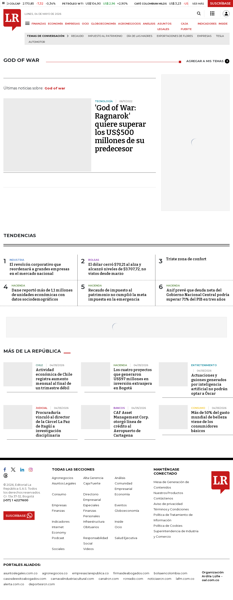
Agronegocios (62, 478)
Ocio (118, 527)
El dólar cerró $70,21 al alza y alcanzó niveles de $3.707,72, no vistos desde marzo (117, 269)
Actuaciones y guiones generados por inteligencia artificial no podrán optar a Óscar (209, 384)
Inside (119, 521)
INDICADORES (207, 23)
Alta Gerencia (93, 478)
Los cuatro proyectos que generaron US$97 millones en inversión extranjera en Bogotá (133, 379)
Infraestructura (93, 521)
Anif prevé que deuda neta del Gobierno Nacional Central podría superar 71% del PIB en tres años (197, 294)
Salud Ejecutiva (126, 538)
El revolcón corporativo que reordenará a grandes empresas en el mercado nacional (39, 269)
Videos (88, 549)
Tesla (220, 36)
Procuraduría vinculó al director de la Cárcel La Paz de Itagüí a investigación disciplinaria (53, 424)
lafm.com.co (185, 578)
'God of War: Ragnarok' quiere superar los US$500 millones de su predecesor (120, 128)
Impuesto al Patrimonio (105, 36)
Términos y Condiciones (171, 509)
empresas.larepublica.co (90, 573)
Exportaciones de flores (175, 36)
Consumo (59, 494)
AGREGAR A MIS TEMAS (207, 61)
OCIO (85, 23)
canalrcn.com (109, 578)
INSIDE (223, 23)
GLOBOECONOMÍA (103, 23)
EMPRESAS (72, 23)
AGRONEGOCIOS (129, 23)
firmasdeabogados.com (131, 573)
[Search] (199, 13)
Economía (122, 494)
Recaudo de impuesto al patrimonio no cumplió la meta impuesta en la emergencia (117, 294)
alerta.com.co (13, 584)
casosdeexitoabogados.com (24, 578)
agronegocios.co (55, 573)
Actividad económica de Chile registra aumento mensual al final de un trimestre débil (54, 379)
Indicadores (60, 521)
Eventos (121, 505)
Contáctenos (163, 498)
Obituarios (91, 527)
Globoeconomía (127, 510)
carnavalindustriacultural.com (72, 578)
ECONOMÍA (55, 23)
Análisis (120, 478)
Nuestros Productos (168, 493)
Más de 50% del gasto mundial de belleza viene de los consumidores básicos (210, 421)
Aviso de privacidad (168, 504)
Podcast (58, 538)
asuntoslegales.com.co (20, 573)
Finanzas (58, 510)
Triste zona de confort (186, 259)
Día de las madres (139, 36)
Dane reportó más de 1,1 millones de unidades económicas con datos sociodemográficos (42, 294)
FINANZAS (39, 23)
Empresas (204, 36)
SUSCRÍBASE (220, 3)
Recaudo (77, 36)
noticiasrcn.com (159, 578)
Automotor (37, 42)
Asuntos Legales (64, 483)
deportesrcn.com (42, 584)
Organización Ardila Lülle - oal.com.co (213, 576)
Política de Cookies (168, 525)
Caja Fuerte (92, 483)
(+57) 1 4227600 (15, 500)
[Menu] (28, 23)
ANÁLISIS (149, 23)
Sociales (58, 549)
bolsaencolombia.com (170, 573)
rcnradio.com (133, 578)
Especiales (91, 505)
